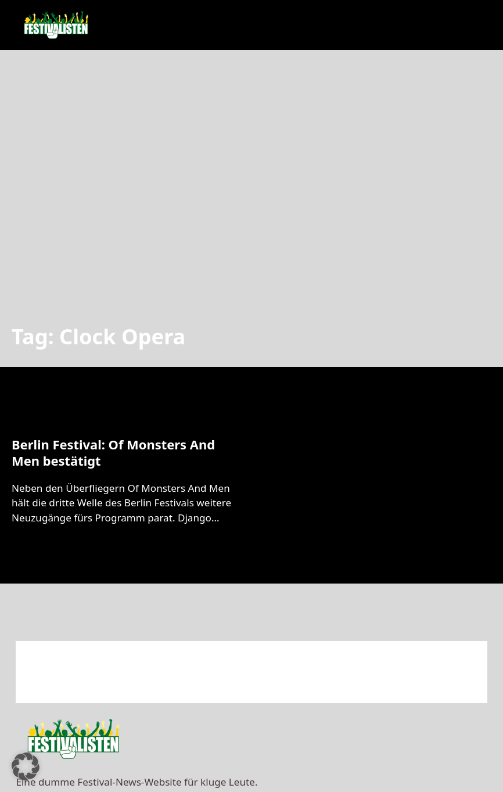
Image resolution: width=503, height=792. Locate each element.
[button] (25, 766)
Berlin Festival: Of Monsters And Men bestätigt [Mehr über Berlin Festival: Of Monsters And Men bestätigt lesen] (113, 452)
